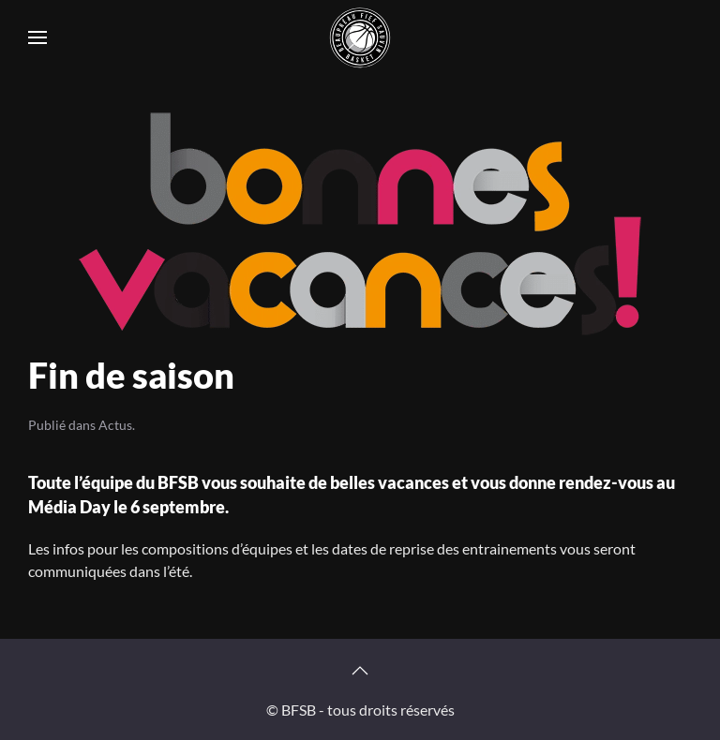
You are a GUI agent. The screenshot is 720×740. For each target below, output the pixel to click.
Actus (115, 425)
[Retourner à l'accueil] (360, 37)
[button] (37, 37)
